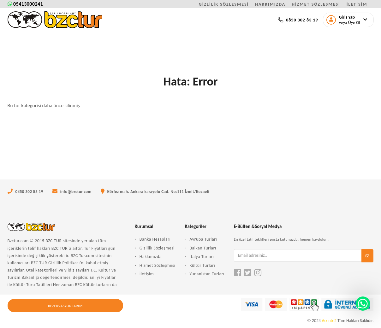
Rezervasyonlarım (65, 306)
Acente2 (329, 320)
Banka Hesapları (155, 239)
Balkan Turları (202, 248)
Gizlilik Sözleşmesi (157, 248)
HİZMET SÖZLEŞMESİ (316, 4)
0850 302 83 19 (298, 20)
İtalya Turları (201, 256)
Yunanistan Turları (206, 274)
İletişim (147, 274)
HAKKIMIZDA (270, 4)
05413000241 (25, 4)
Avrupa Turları (203, 239)
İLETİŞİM (357, 4)
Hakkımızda (151, 256)
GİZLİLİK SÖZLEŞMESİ (224, 4)
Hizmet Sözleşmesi (158, 265)
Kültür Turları (202, 265)
